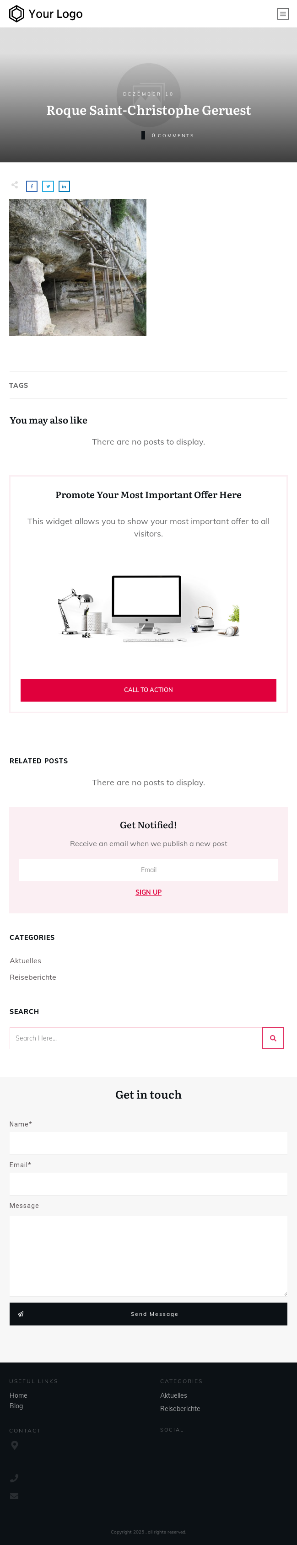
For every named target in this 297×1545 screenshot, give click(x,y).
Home (18, 1395)
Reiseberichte (33, 977)
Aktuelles (25, 960)
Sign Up (148, 892)
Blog (16, 1406)
